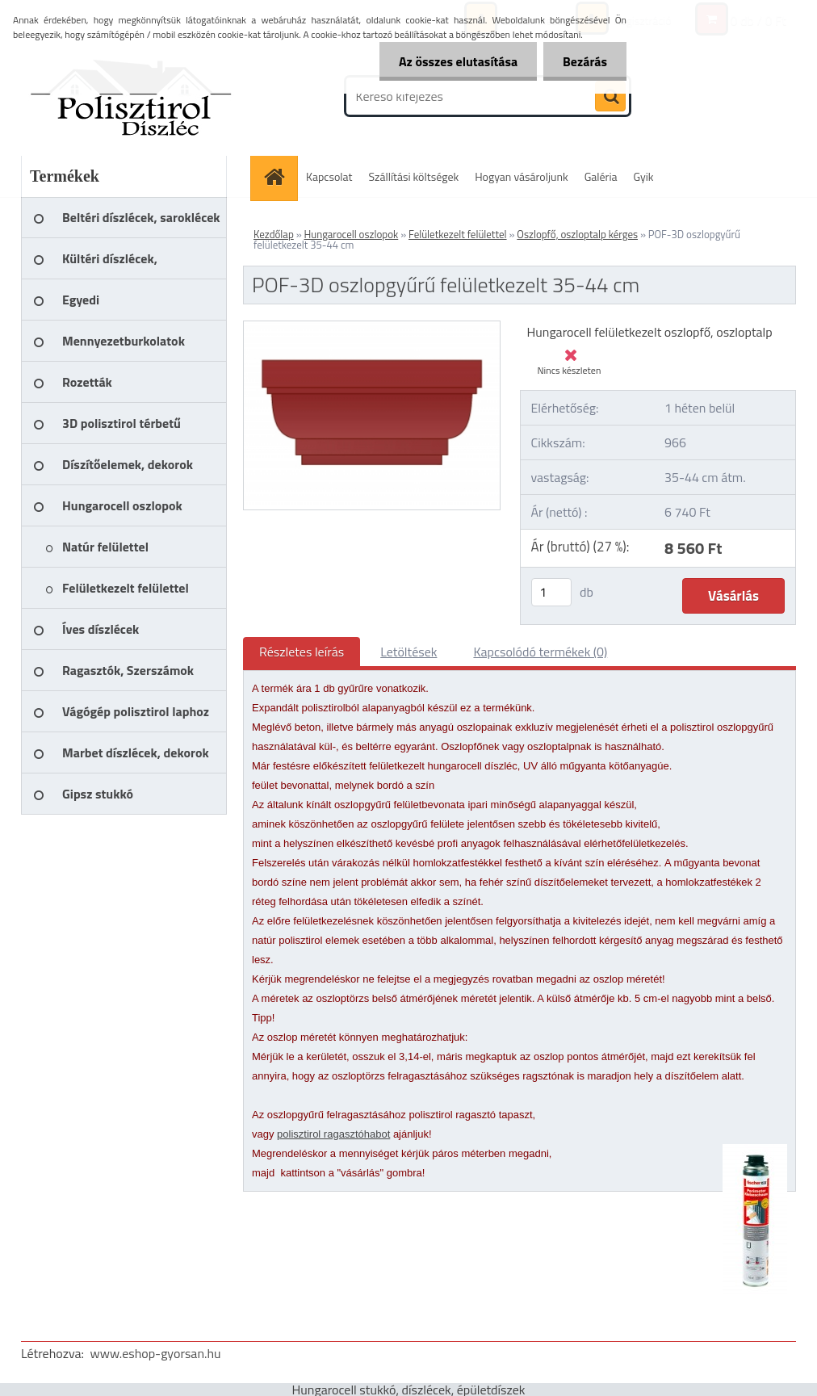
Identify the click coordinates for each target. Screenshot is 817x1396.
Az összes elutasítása (455, 61)
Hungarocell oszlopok (351, 234)
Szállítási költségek (414, 176)
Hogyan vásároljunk (521, 176)
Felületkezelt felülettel (457, 234)
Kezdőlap (273, 234)
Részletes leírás (301, 651)
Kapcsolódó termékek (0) (540, 651)
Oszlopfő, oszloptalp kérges (577, 234)
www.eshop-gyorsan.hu (155, 1353)
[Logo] (132, 96)
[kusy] (551, 592)
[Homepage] (279, 176)
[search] (610, 97)
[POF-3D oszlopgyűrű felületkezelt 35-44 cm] (372, 327)
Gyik (644, 176)
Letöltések (408, 651)
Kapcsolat (329, 176)
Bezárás (584, 61)
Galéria (601, 176)
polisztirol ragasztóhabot (333, 1134)
